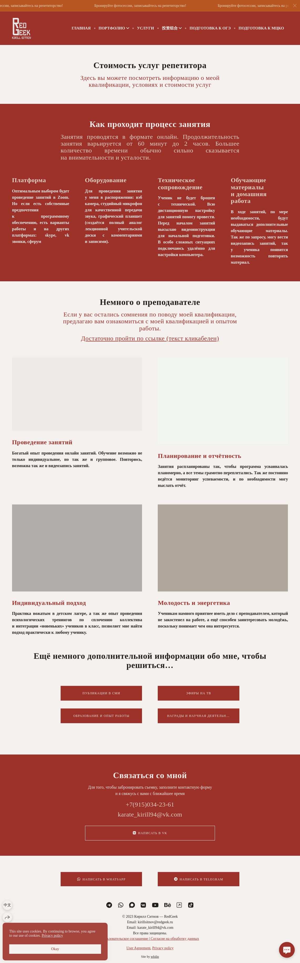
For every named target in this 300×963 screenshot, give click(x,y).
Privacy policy (162, 953)
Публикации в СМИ (101, 698)
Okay (55, 949)
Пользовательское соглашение (125, 944)
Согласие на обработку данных (174, 944)
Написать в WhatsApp (101, 885)
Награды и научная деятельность (201, 721)
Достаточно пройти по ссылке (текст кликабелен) (150, 343)
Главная (81, 28)
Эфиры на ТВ (198, 698)
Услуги (145, 28)
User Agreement (138, 953)
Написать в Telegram (198, 885)
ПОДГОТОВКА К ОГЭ (210, 28)
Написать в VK (150, 838)
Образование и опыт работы (101, 721)
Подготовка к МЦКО (261, 28)
